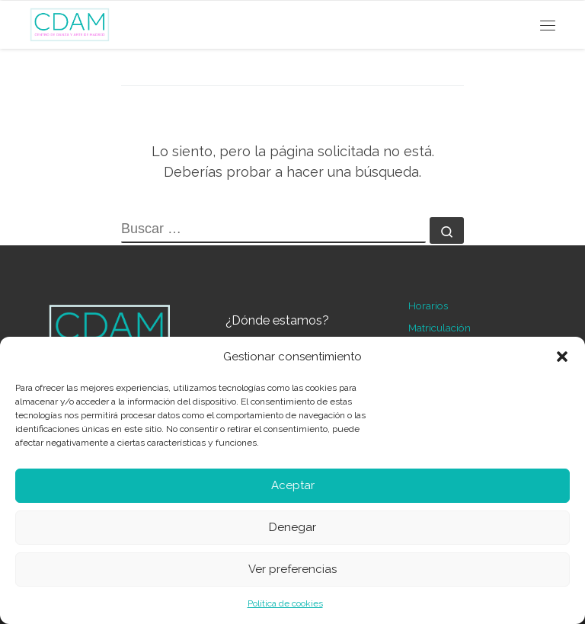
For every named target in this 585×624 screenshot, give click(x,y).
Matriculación (439, 328)
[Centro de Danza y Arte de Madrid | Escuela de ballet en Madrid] (70, 22)
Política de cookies (285, 603)
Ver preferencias (292, 569)
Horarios (428, 305)
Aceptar (293, 485)
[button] (562, 356)
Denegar (292, 527)
